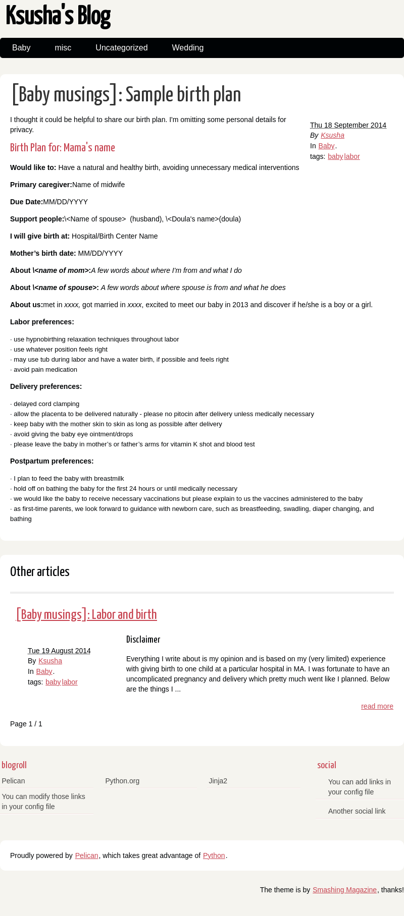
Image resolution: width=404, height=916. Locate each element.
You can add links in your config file (359, 787)
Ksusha (332, 135)
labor (352, 156)
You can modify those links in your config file (43, 801)
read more (377, 706)
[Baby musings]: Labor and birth (86, 615)
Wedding (188, 47)
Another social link (357, 811)
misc (63, 47)
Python (214, 855)
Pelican (13, 781)
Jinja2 (218, 781)
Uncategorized (121, 47)
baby (335, 156)
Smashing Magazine (345, 890)
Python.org (123, 781)
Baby (21, 47)
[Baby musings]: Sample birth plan (126, 95)
